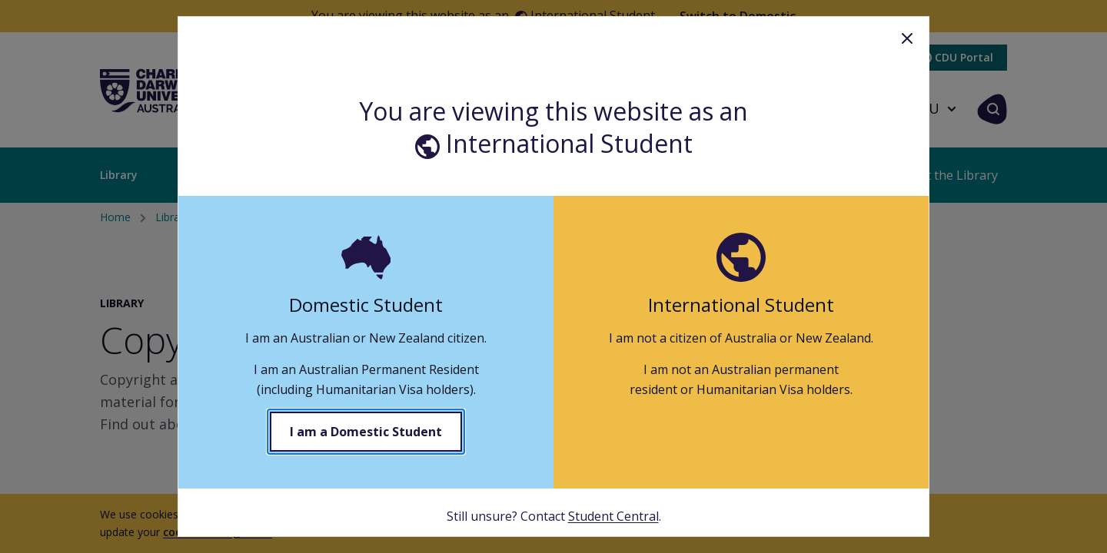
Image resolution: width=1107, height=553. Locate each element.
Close (907, 38)
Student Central (613, 516)
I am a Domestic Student (366, 431)
